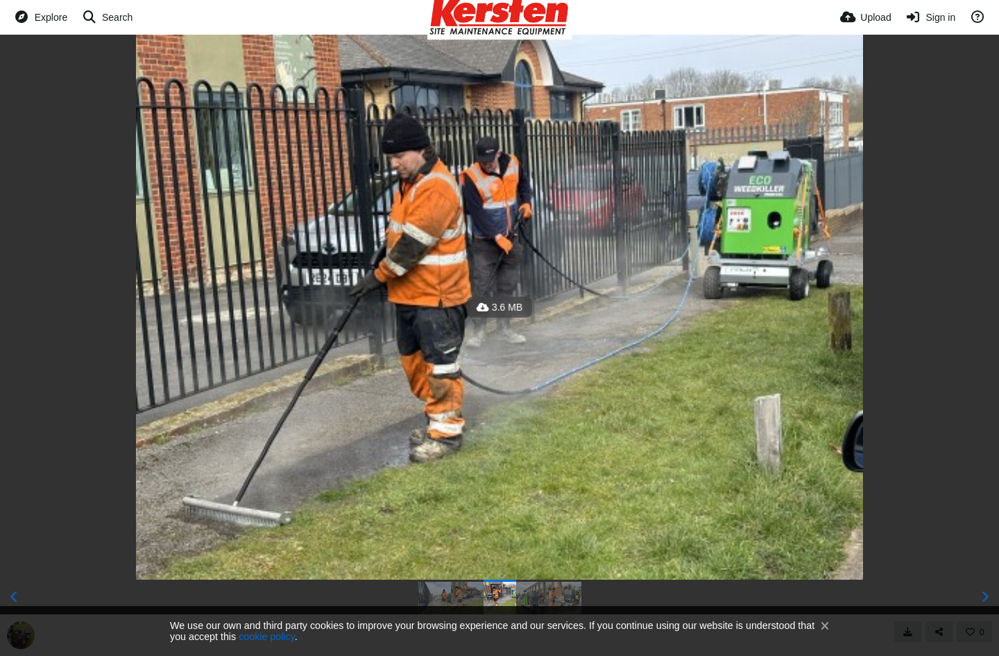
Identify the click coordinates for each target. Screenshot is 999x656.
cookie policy (267, 636)
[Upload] (865, 17)
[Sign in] (930, 17)
